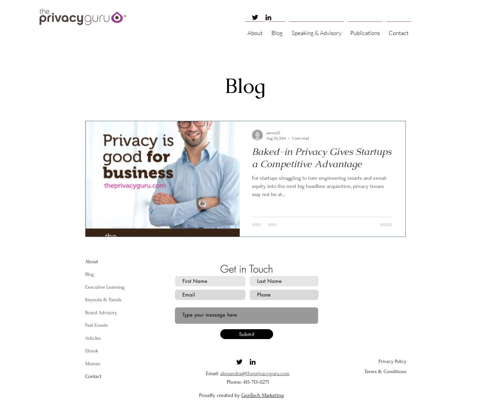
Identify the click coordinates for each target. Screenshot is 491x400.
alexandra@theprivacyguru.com (254, 373)
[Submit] (246, 334)
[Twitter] (255, 17)
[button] (316, 29)
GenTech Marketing (262, 395)
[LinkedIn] (268, 17)
